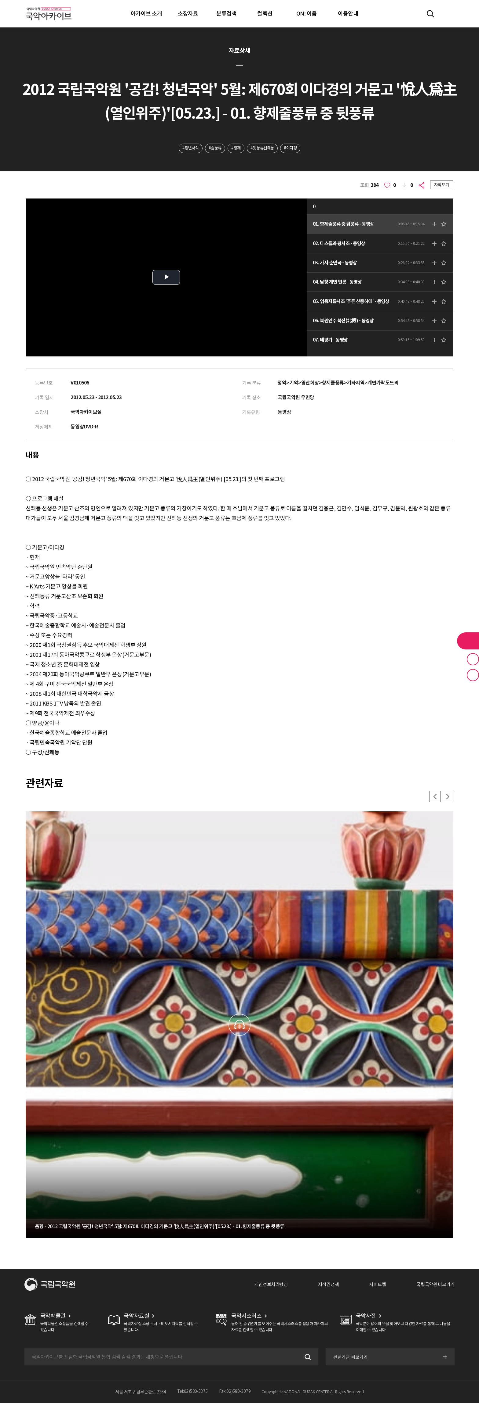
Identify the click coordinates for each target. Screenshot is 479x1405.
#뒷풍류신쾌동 (263, 148)
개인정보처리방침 (264, 1286)
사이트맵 (374, 1286)
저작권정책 (324, 1286)
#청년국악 (187, 148)
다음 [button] (447, 798)
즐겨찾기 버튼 (473, 659)
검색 (306, 1359)
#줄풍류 (213, 148)
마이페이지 (448, 13)
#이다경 (293, 148)
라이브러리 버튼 (468, 640)
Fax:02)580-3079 (235, 1394)
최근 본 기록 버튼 (473, 675)
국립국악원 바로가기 (434, 1286)
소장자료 (188, 13)
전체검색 (430, 13)
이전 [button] (434, 798)
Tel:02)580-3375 (192, 1394)
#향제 (236, 148)
